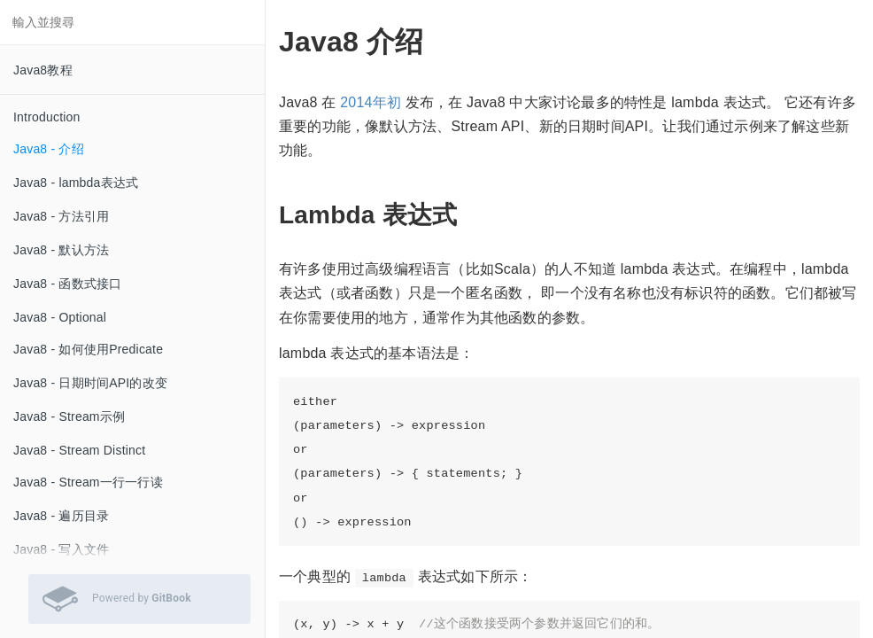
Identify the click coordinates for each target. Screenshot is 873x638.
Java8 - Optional (59, 317)
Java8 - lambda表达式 (75, 182)
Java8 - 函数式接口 (67, 283)
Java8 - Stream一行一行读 (88, 482)
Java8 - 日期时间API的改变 (90, 383)
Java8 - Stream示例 (69, 416)
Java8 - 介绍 (48, 149)
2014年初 (370, 102)
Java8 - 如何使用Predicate (88, 349)
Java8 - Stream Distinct (79, 450)
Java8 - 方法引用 (61, 216)
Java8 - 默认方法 (61, 250)
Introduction (47, 117)
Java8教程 (43, 70)
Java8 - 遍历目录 (61, 516)
